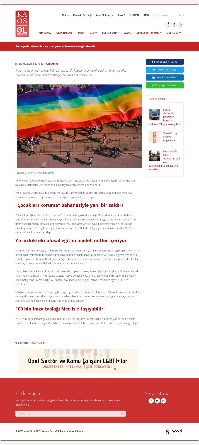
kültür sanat (110, 32)
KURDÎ (146, 15)
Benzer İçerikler (157, 98)
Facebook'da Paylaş (164, 61)
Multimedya (174, 32)
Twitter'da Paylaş (164, 69)
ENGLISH (134, 15)
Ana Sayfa (45, 32)
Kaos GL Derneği (82, 15)
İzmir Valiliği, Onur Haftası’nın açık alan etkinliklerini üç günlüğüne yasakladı (164, 160)
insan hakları (64, 32)
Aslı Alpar (52, 63)
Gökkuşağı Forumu (147, 32)
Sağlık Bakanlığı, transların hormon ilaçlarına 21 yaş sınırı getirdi (165, 117)
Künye (65, 15)
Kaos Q (121, 15)
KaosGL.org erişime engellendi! (170, 136)
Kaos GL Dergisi (104, 15)
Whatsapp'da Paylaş (165, 85)
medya (93, 32)
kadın (80, 32)
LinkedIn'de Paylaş (164, 77)
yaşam (127, 32)
